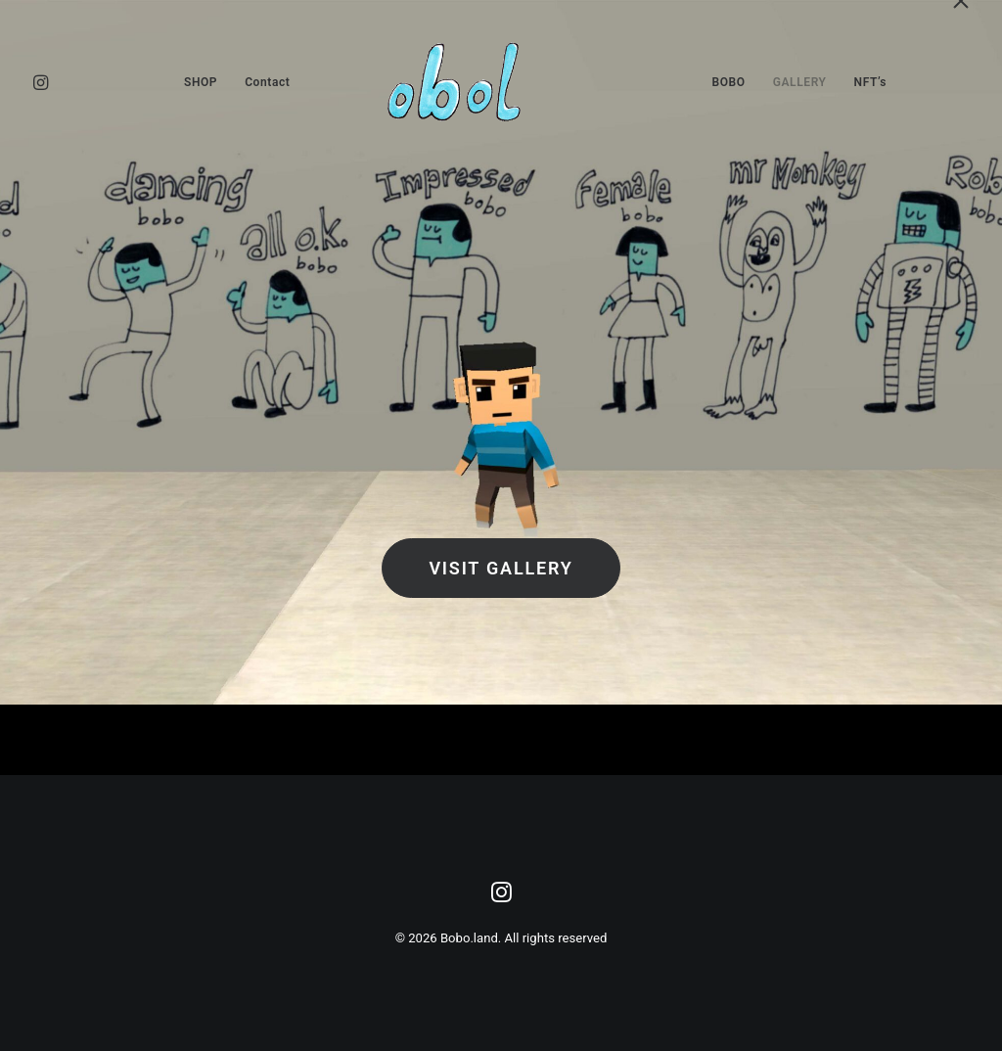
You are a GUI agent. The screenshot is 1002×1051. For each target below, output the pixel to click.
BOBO (729, 82)
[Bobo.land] (500, 82)
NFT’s (870, 82)
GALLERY (800, 82)
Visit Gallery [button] (500, 568)
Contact (267, 82)
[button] (57, 82)
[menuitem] (57, 82)
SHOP (200, 82)
